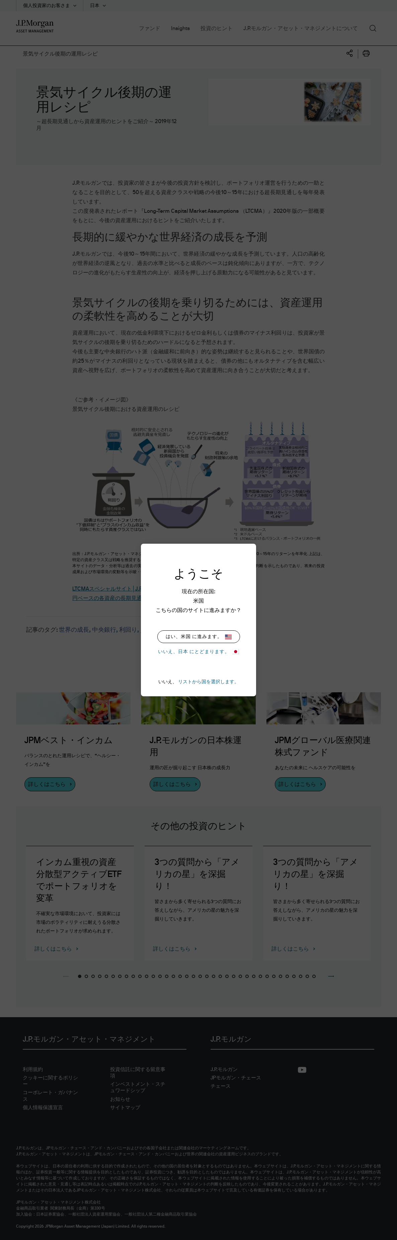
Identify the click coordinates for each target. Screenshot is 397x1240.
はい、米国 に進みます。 (199, 636)
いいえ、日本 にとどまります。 (198, 651)
